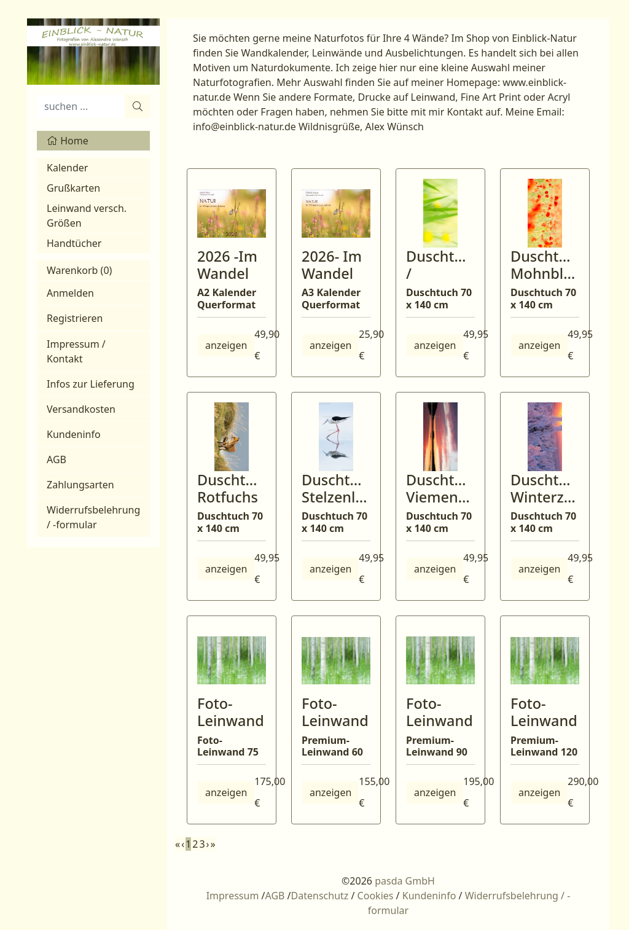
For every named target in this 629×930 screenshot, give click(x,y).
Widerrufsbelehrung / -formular (93, 517)
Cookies (375, 895)
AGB (56, 459)
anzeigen (226, 345)
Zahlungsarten (80, 484)
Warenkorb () (79, 270)
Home (67, 140)
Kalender (67, 167)
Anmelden (70, 293)
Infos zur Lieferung (91, 384)
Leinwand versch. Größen (87, 215)
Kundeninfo (74, 434)
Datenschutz (320, 895)
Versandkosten (81, 409)
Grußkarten (73, 188)
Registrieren (75, 318)
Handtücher (74, 243)
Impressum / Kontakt (76, 351)
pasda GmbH (405, 881)
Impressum (232, 895)
